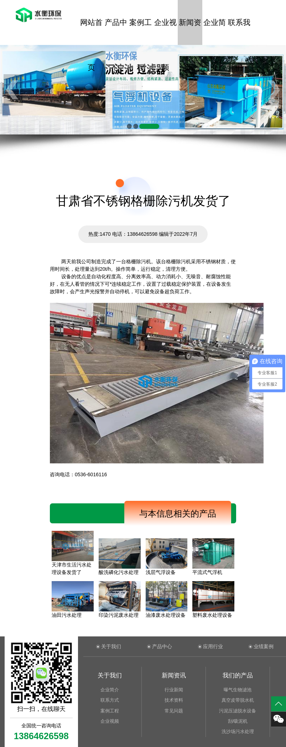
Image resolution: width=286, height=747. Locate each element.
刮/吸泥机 (238, 721)
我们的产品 (238, 675)
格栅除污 (176, 261)
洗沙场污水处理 (238, 731)
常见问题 (174, 710)
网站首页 (91, 31)
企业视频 (165, 31)
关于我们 (111, 646)
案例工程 (140, 31)
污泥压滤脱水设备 (237, 710)
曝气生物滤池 (237, 689)
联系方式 (109, 700)
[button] (129, 126)
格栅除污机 (138, 261)
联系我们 (239, 31)
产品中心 (116, 31)
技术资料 (174, 700)
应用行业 (213, 646)
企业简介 (214, 31)
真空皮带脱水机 (238, 700)
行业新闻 (174, 689)
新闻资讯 (190, 31)
